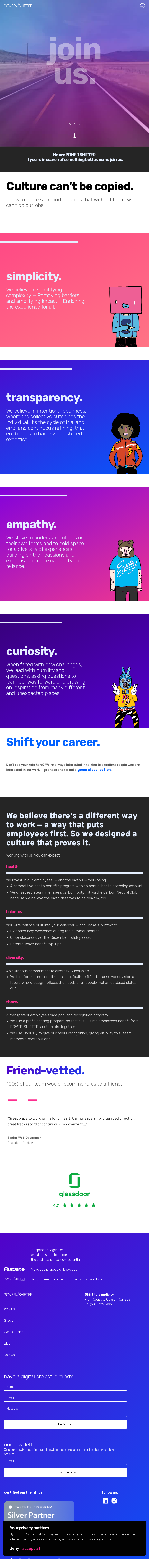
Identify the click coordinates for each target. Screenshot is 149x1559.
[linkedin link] (105, 1501)
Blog (7, 1343)
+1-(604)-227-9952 (99, 1304)
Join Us (9, 1355)
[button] (14, 1548)
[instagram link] (114, 1501)
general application (94, 770)
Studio (8, 1320)
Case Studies (13, 1332)
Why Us (9, 1309)
